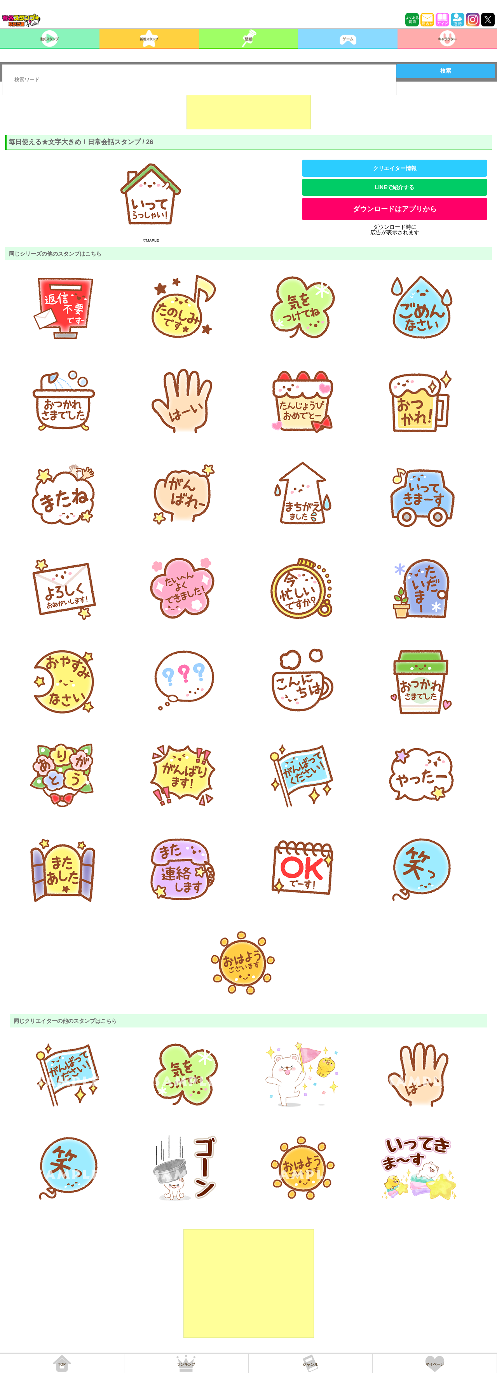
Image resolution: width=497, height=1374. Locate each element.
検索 (445, 71)
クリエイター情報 (395, 168)
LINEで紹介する (395, 187)
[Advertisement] (249, 110)
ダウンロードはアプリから (395, 209)
